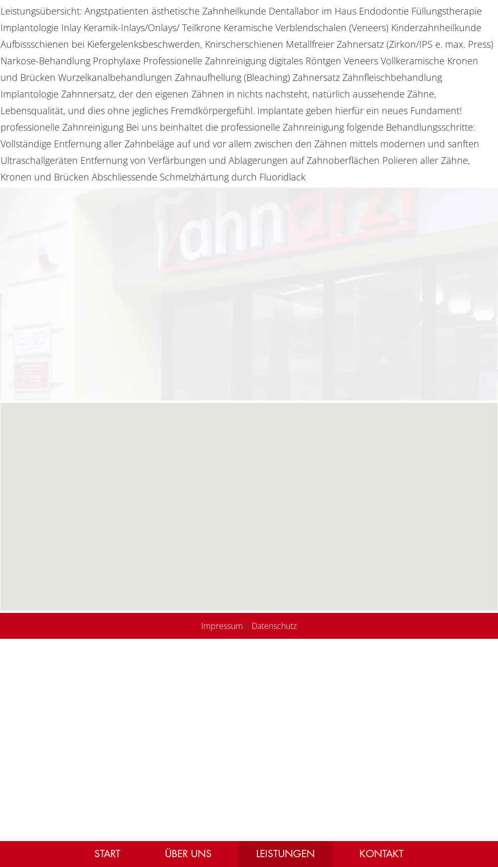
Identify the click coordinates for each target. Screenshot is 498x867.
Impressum (222, 626)
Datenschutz (274, 626)
